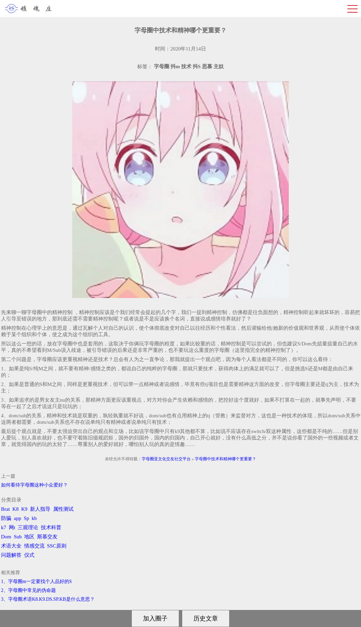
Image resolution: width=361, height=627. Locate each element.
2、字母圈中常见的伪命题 (28, 590)
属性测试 (63, 509)
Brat (5, 509)
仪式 (29, 555)
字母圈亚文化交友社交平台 (166, 459)
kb (34, 518)
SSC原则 (56, 546)
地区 (29, 536)
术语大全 (11, 546)
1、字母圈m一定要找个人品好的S (36, 581)
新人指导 (40, 509)
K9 (24, 509)
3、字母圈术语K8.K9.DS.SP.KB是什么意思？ (48, 599)
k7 (3, 527)
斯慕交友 (47, 536)
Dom (6, 536)
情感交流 (34, 546)
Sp (26, 518)
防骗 (6, 518)
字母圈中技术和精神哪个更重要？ (225, 459)
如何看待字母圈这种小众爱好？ (34, 485)
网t (12, 527)
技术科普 (51, 527)
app (17, 518)
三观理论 (28, 527)
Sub (18, 536)
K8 (15, 509)
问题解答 (11, 555)
